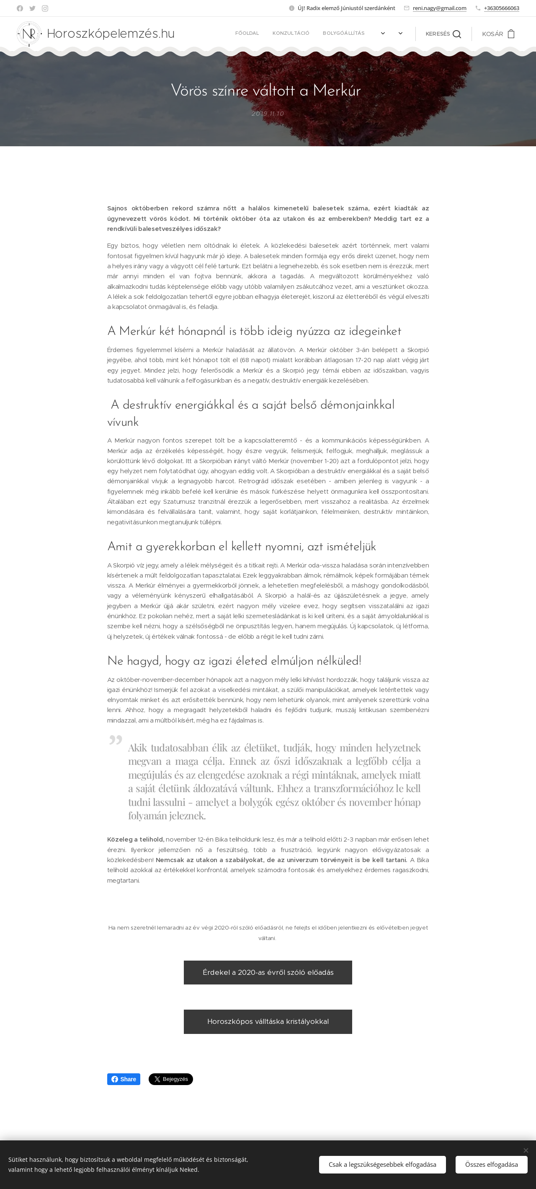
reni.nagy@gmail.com (439, 8)
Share (123, 1079)
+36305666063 (501, 8)
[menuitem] (273, 33)
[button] (443, 33)
